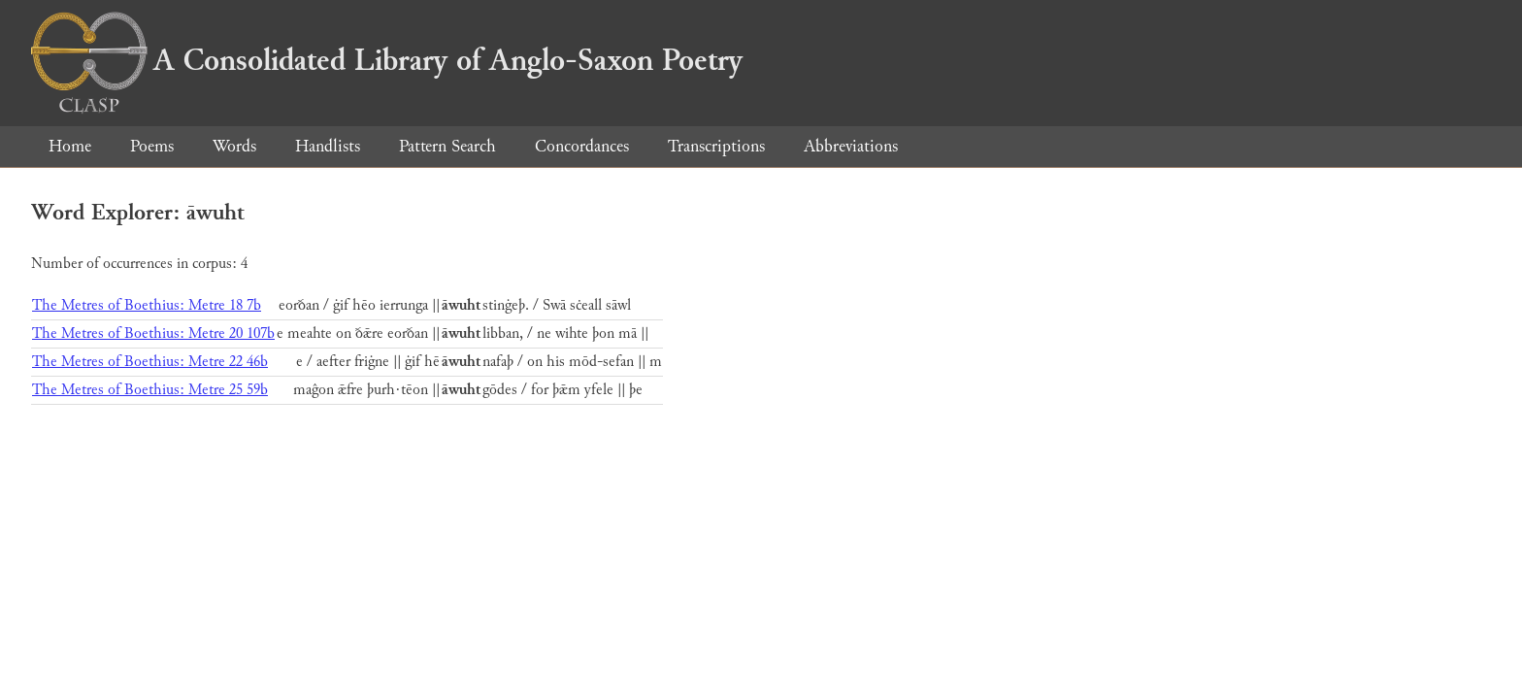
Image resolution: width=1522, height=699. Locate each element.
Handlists (327, 146)
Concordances (582, 146)
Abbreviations (851, 146)
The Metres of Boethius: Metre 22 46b (150, 361)
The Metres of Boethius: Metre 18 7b (146, 305)
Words (234, 146)
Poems (152, 146)
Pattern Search (447, 146)
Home (70, 146)
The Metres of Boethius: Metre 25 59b (150, 390)
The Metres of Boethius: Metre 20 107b (153, 333)
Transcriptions (716, 146)
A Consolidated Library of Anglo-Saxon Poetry (387, 60)
